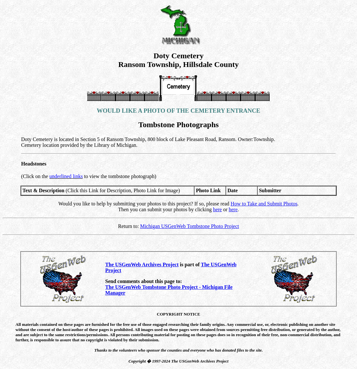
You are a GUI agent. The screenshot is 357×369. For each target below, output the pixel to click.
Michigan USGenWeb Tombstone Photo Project (189, 226)
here (217, 209)
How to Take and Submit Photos (264, 203)
